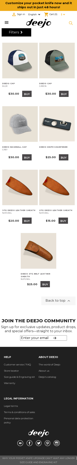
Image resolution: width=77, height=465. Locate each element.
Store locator (11, 370)
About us (44, 370)
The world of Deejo (49, 364)
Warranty (9, 383)
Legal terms (11, 405)
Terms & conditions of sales (19, 412)
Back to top (58, 300)
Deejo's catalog (47, 376)
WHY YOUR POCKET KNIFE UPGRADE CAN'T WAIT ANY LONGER (38, 458)
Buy (27, 94)
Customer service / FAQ (17, 364)
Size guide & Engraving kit (19, 376)
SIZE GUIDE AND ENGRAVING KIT (38, 462)
